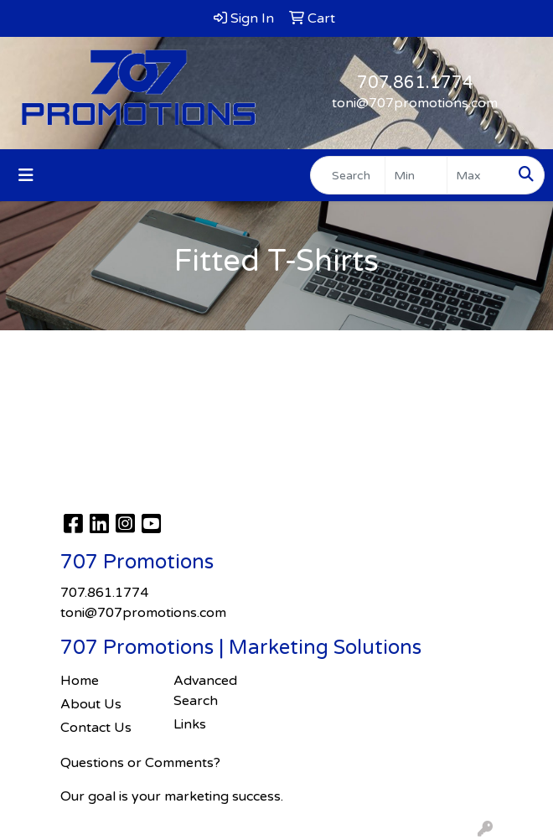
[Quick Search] (347, 175)
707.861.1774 (415, 83)
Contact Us (96, 727)
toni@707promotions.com (415, 103)
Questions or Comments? (140, 762)
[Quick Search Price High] (478, 175)
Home (79, 680)
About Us (90, 704)
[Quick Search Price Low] (416, 175)
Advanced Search (205, 690)
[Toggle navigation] (26, 175)
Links (189, 724)
